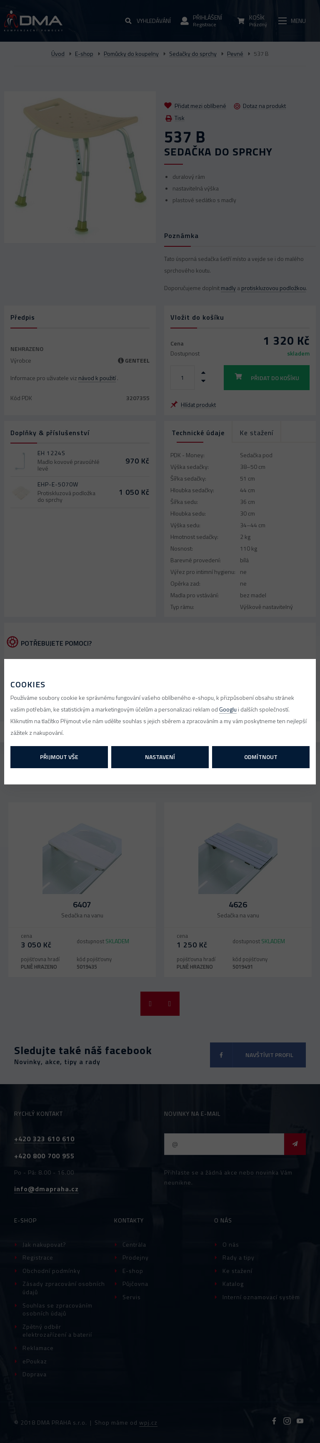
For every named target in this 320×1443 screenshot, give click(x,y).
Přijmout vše (59, 756)
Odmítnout (261, 756)
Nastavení (160, 756)
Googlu (228, 709)
